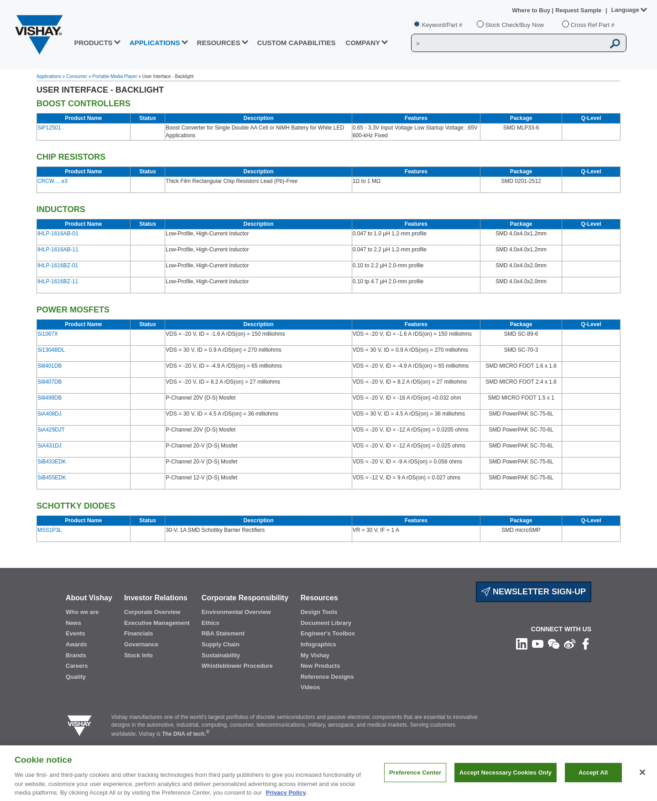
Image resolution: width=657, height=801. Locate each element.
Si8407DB (49, 382)
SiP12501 (49, 128)
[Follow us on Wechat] (553, 643)
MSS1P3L (49, 530)
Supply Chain (221, 644)
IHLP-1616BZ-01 (57, 265)
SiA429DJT (51, 430)
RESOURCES (218, 43)
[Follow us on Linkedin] (521, 643)
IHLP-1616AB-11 (57, 249)
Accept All (593, 779)
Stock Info (138, 655)
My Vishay (315, 655)
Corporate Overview (152, 612)
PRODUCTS (93, 43)
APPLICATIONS (155, 43)
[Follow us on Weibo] (569, 643)
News (73, 622)
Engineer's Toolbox (328, 633)
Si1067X (47, 334)
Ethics (210, 622)
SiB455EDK (51, 477)
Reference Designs (327, 676)
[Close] (642, 780)
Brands (76, 655)
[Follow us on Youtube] (537, 643)
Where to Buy (532, 10)
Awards (76, 644)
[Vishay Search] (508, 43)
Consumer (76, 76)
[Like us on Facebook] (585, 643)
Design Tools (319, 612)
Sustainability (221, 655)
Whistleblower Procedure (237, 665)
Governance (141, 644)
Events (75, 633)
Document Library (326, 622)
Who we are (82, 612)
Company (363, 43)
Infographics (318, 644)
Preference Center (415, 779)
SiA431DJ (49, 445)
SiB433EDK (51, 461)
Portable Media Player (114, 76)
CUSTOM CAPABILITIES (296, 43)
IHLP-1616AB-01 (57, 233)
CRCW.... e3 (52, 181)
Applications (48, 76)
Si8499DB (49, 398)
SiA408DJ (49, 414)
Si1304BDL (51, 350)
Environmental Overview (236, 612)
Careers (77, 665)
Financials (138, 633)
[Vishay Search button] (615, 43)
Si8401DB (49, 366)
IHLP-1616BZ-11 (57, 281)
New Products (320, 665)
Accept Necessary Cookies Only (505, 779)
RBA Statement (223, 633)
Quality (76, 676)
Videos (310, 687)
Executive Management (157, 622)
